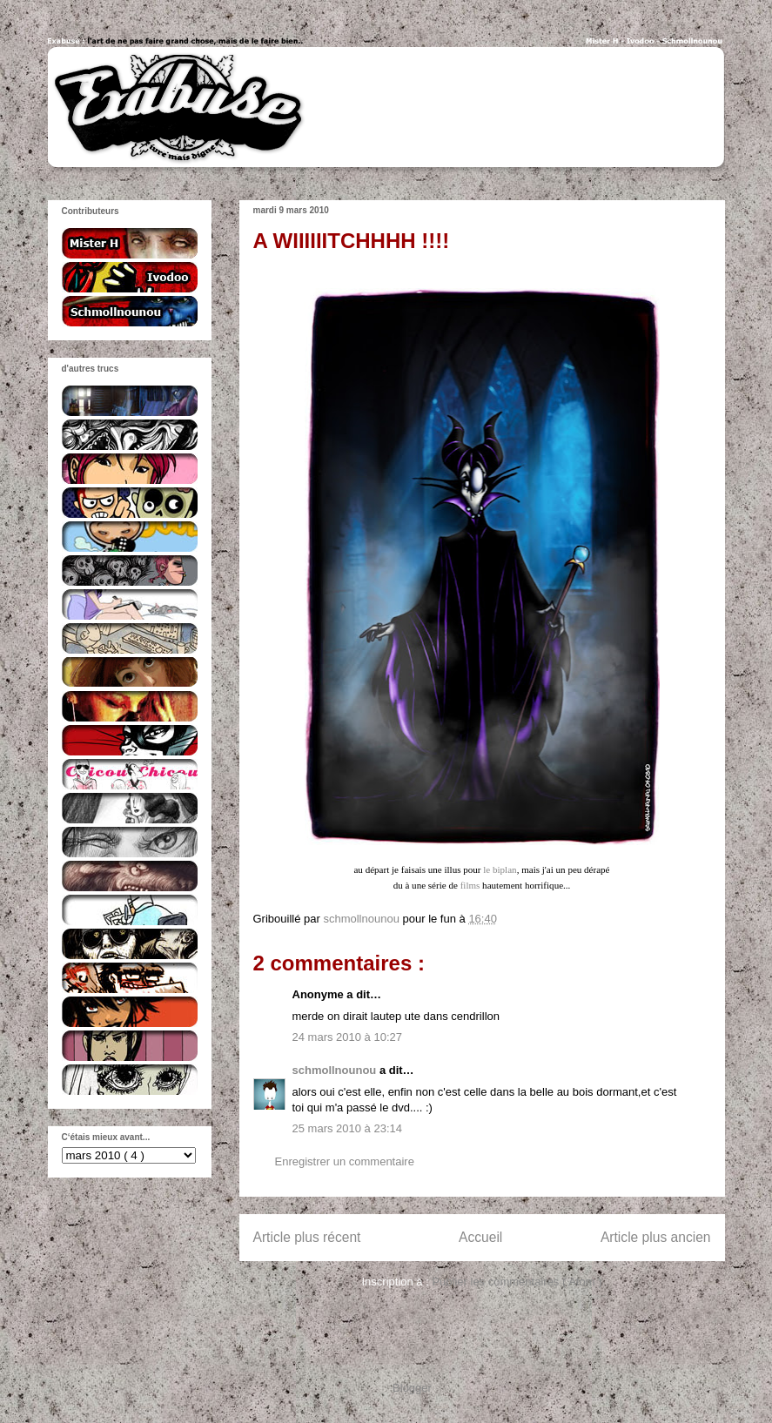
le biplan (499, 869)
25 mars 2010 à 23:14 (347, 1128)
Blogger (412, 1387)
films (470, 885)
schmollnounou (335, 1070)
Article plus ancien (656, 1237)
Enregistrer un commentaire (344, 1161)
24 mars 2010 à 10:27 (347, 1037)
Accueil (480, 1237)
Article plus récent (307, 1237)
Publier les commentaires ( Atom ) (516, 1281)
